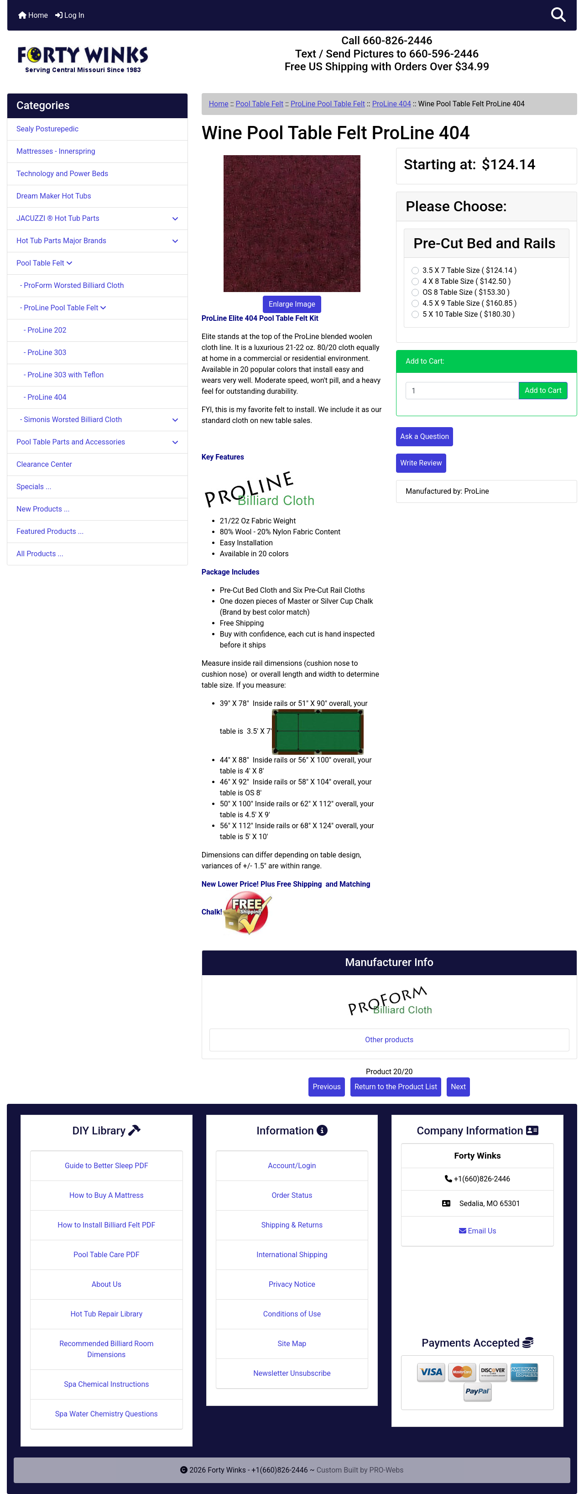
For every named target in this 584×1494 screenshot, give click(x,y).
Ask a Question (424, 436)
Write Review (421, 463)
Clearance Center (44, 464)
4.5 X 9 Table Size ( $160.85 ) (469, 303)
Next (458, 1086)
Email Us (477, 1231)
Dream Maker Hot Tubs (53, 196)
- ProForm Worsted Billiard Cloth (70, 285)
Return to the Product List (396, 1086)
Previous (327, 1086)
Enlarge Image (292, 304)
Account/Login (292, 1165)
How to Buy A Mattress (106, 1195)
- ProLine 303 (41, 352)
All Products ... (39, 553)
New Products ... (43, 509)
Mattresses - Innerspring (55, 151)
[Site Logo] (102, 55)
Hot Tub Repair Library (106, 1314)
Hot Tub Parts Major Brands (97, 240)
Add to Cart (543, 390)
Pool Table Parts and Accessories (97, 442)
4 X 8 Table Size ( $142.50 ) (466, 281)
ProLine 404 (391, 103)
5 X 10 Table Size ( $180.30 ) (468, 314)
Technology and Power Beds (62, 173)
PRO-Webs (387, 1470)
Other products (389, 1039)
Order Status (292, 1195)
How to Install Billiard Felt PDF (106, 1225)
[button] (558, 15)
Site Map (292, 1343)
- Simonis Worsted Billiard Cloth (97, 419)
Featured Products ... (50, 531)
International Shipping (291, 1254)
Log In (69, 15)
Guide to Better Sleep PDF (106, 1165)
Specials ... (34, 486)
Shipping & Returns (292, 1225)
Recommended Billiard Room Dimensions (106, 1349)
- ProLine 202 (41, 330)
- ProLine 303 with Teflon (60, 375)
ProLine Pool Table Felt (328, 103)
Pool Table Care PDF (106, 1254)
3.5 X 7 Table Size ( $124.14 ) (469, 270)
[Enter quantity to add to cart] (462, 390)
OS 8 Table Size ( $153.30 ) (466, 292)
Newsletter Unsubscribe (292, 1373)
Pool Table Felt (259, 103)
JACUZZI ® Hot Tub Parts (97, 218)
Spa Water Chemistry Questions (106, 1414)
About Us (106, 1284)
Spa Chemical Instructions (106, 1384)
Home (33, 15)
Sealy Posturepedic (47, 129)
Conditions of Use (292, 1314)
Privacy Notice (292, 1284)
